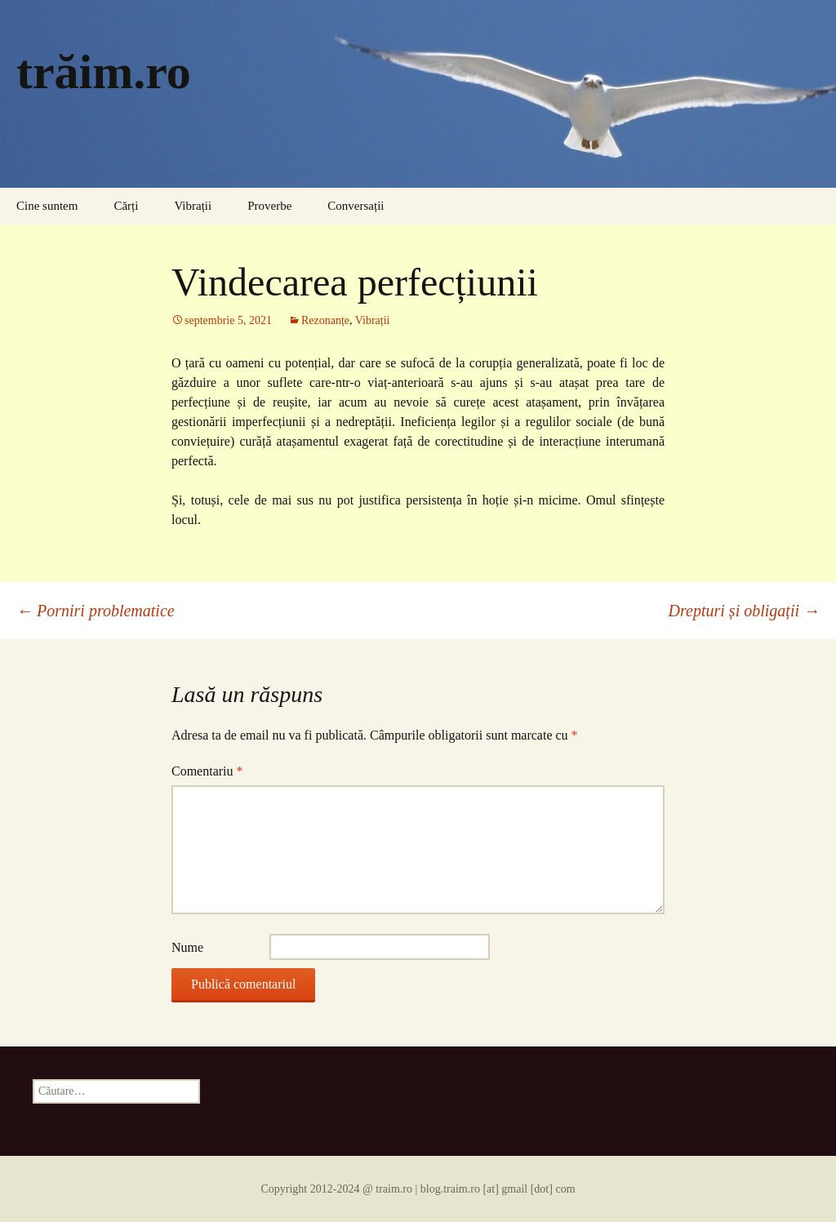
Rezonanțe (325, 320)
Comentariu (207, 771)
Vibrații (192, 205)
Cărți (125, 205)
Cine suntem (47, 205)
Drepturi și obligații (744, 611)
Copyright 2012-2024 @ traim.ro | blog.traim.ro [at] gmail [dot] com (417, 1189)
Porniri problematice (95, 611)
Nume (187, 947)
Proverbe (269, 205)
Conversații (355, 205)
